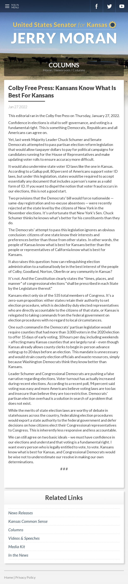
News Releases (20, 512)
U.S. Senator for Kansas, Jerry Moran (64, 33)
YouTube (122, 6)
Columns (79, 70)
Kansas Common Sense (27, 521)
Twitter (109, 6)
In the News (18, 554)
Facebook (96, 6)
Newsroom (62, 70)
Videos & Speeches (24, 538)
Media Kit (16, 546)
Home (47, 70)
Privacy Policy (25, 577)
